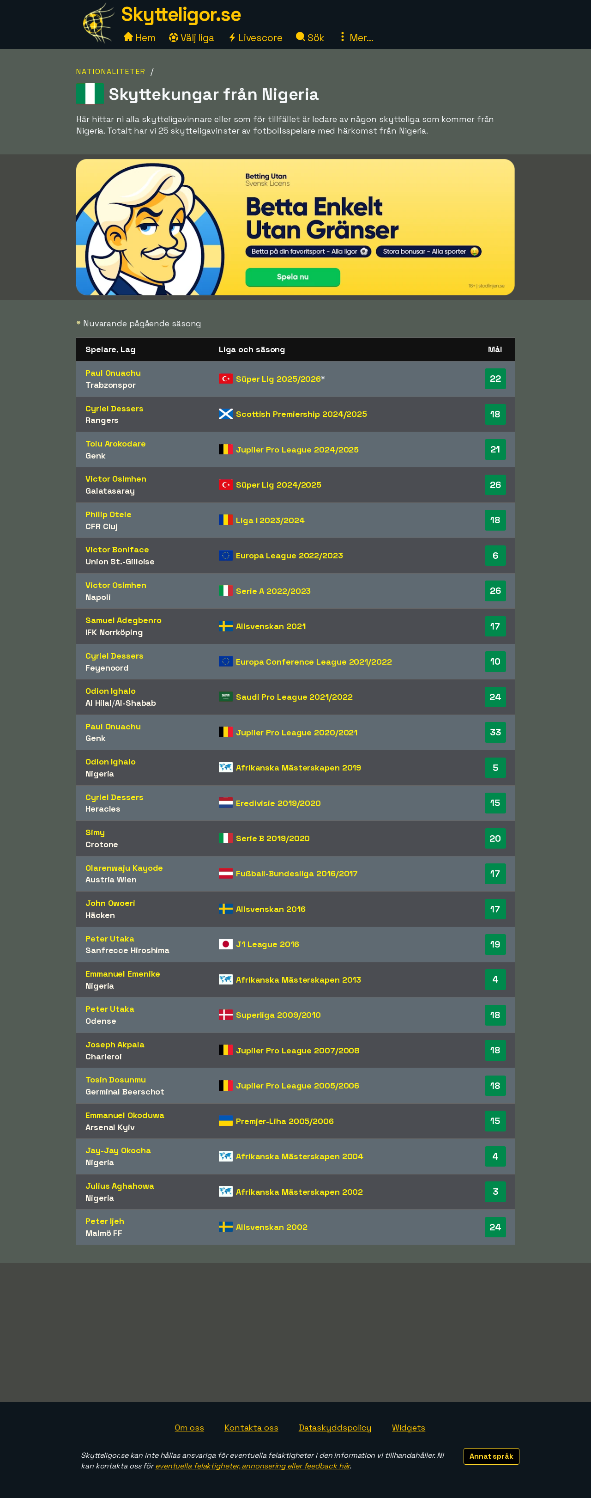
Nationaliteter (111, 71)
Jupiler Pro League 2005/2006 (297, 1085)
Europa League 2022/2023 (289, 555)
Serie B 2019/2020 (273, 838)
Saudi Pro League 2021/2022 (294, 696)
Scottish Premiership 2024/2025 (301, 414)
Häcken (100, 915)
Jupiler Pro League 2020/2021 (296, 732)
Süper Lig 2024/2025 (278, 484)
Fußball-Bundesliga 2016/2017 (297, 873)
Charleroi (103, 1056)
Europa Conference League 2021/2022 (314, 661)
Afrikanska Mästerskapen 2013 (298, 979)
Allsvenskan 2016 (270, 909)
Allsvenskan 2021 (270, 626)
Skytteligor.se (181, 14)
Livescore (255, 37)
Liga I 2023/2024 (270, 520)
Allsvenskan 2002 (271, 1227)
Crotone (101, 844)
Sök (310, 37)
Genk (95, 455)
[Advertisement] (295, 1332)
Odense (100, 1020)
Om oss (189, 1427)
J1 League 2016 (267, 944)
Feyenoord (107, 667)
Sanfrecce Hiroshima (127, 950)
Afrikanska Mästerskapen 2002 (299, 1191)
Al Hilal (98, 702)
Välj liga (191, 37)
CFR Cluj (101, 526)
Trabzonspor (110, 384)
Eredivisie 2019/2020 (278, 803)
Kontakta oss (251, 1427)
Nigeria (99, 773)
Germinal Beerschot (124, 1091)
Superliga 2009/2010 (278, 1014)
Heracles (103, 808)
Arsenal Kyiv (110, 1127)
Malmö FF (103, 1233)
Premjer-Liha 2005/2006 (285, 1121)
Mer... (355, 37)
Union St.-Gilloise (120, 561)
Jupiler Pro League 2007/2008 (298, 1050)
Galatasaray (110, 490)
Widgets (408, 1427)
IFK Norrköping (114, 632)
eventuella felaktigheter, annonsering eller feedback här (252, 1466)
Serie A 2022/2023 (273, 591)
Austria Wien (111, 879)
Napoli (97, 597)
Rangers (102, 420)
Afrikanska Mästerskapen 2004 (299, 1156)
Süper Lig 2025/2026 (278, 378)
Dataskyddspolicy (335, 1427)
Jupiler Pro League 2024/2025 (297, 449)
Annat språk (491, 1456)
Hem (140, 37)
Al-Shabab (135, 702)
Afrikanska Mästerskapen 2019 (298, 767)
